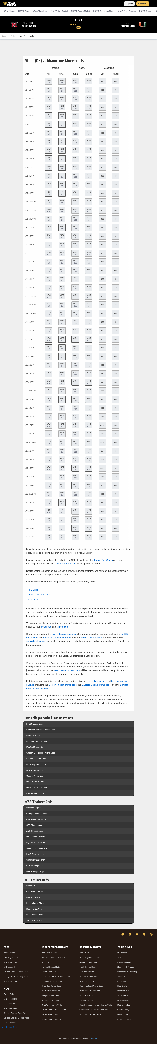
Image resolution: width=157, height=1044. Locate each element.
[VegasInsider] (3, 937)
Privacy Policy (123, 991)
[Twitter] (130, 934)
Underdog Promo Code (36, 764)
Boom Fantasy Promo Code (91, 986)
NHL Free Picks (10, 1022)
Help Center (122, 986)
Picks (13, 36)
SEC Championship (34, 825)
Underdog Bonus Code (51, 986)
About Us (121, 976)
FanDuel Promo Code (35, 747)
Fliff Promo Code (86, 972)
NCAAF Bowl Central (59, 11)
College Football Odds (39, 594)
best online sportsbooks (64, 634)
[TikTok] (144, 934)
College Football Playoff (36, 813)
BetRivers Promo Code (36, 770)
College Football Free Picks (15, 1013)
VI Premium (122, 953)
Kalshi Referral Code (35, 793)
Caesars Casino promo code (96, 685)
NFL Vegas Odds (11, 957)
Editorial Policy (123, 1014)
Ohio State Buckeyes (65, 563)
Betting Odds (9, 953)
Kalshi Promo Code (87, 1000)
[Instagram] (151, 934)
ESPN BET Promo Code (52, 981)
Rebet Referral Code (88, 995)
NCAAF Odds (23, 11)
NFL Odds (33, 590)
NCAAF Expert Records (126, 11)
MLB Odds (33, 599)
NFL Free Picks (10, 999)
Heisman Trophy (33, 808)
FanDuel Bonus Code (51, 967)
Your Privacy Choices (11, 1027)
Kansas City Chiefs (103, 560)
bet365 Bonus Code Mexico (53, 1019)
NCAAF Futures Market (80, 11)
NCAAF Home (9, 11)
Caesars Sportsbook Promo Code (40, 753)
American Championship (36, 848)
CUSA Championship (35, 866)
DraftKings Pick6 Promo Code (92, 1014)
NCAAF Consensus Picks (103, 11)
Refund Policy (123, 1000)
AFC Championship (34, 920)
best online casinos (96, 681)
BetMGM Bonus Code (35, 735)
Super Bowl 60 (32, 886)
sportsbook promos (37, 641)
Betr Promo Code (86, 981)
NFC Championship (34, 915)
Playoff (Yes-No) (33, 897)
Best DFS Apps (85, 953)
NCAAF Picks (40, 11)
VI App (120, 957)
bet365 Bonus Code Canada (54, 1010)
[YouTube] (137, 934)
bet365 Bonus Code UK (52, 1014)
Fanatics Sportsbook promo (57, 637)
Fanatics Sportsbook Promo (53, 957)
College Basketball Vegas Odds (17, 976)
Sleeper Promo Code (35, 776)
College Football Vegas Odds (16, 972)
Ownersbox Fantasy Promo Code (93, 1010)
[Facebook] (123, 934)
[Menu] (153, 4)
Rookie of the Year (34, 909)
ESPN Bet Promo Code (36, 759)
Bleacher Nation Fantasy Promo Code (95, 1005)
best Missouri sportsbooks (67, 670)
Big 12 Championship (35, 842)
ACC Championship (34, 831)
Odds (4, 36)
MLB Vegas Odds (11, 967)
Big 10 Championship (35, 837)
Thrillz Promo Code (87, 967)
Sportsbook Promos (125, 967)
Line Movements (27, 36)
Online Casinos (124, 1019)
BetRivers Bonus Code (51, 991)
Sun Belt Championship (36, 860)
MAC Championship (35, 871)
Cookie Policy (123, 1010)
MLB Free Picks (10, 1008)
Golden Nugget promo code (63, 685)
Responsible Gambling (127, 972)
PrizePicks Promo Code (36, 787)
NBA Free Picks (10, 1004)
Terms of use (122, 995)
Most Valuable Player (35, 903)
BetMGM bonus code (91, 637)
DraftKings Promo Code (36, 741)
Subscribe (143, 4)
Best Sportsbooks (49, 953)
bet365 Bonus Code (35, 724)
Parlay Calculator (124, 962)
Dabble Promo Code (88, 976)
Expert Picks (9, 994)
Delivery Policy (123, 1005)
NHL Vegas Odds (11, 981)
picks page (46, 626)
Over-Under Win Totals (36, 819)
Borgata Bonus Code (35, 782)
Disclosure (94, 1039)
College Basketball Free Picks (16, 1018)
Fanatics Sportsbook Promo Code (40, 730)
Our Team (121, 981)
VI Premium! (63, 626)
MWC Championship (35, 854)
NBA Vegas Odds (11, 962)
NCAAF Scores (145, 11)
